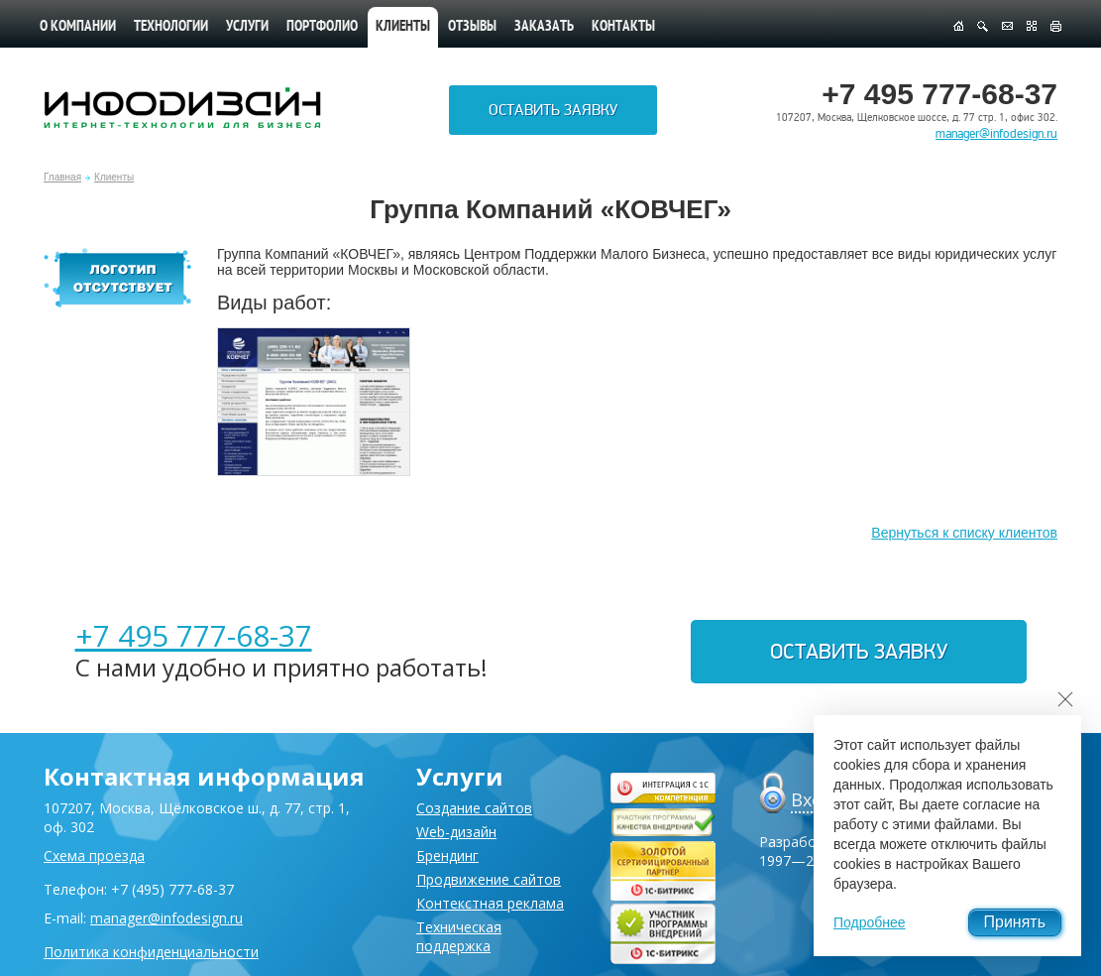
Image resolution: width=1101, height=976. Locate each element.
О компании (78, 27)
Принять (1015, 922)
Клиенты (114, 177)
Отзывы (472, 27)
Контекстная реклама (490, 903)
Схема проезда (94, 855)
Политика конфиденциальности (151, 951)
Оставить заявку (553, 110)
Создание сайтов (474, 807)
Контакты (623, 27)
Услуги (247, 27)
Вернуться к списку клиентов (964, 533)
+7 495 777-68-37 (193, 635)
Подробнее (869, 922)
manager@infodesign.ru (996, 134)
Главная (62, 177)
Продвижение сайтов (488, 879)
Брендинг (447, 855)
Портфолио (322, 27)
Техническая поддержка (458, 936)
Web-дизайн (456, 831)
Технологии (171, 27)
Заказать (544, 27)
